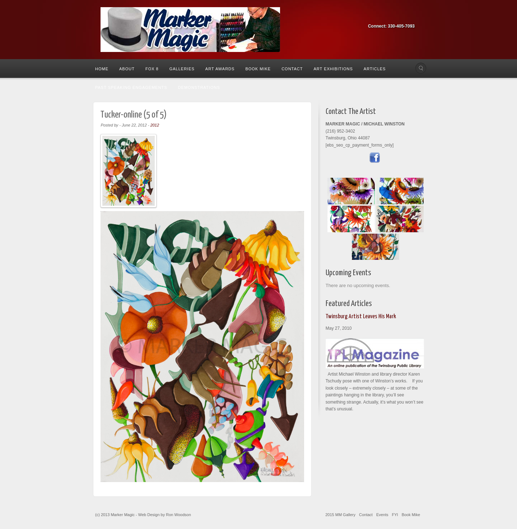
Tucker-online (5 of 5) (134, 114)
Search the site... (420, 68)
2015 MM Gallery (340, 515)
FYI (395, 515)
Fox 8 (152, 69)
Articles (375, 69)
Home (101, 69)
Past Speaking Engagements (131, 87)
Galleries (182, 69)
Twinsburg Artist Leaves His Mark (361, 317)
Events (382, 515)
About (127, 69)
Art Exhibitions (333, 69)
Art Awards (220, 69)
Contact (292, 69)
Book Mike (258, 69)
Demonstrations (199, 87)
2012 (154, 125)
